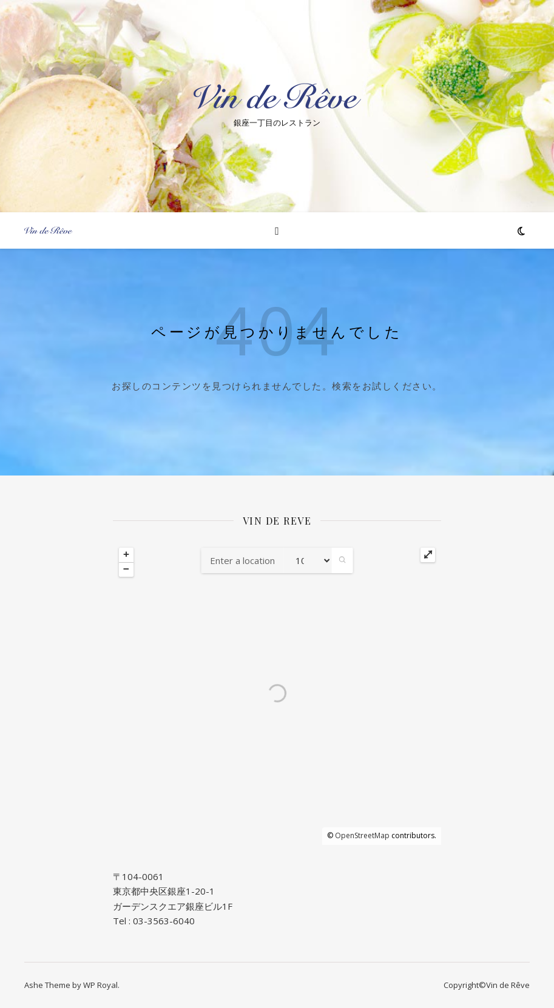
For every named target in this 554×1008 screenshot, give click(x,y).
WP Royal (100, 984)
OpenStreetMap (362, 835)
